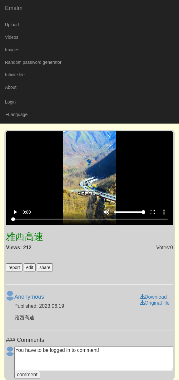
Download (153, 297)
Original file (155, 303)
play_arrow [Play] (15, 212)
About (11, 87)
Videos (11, 37)
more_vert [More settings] (164, 212)
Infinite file (15, 74)
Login (10, 101)
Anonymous (29, 297)
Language (16, 114)
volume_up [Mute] (106, 212)
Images (12, 49)
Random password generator (33, 62)
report (14, 267)
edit (29, 267)
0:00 (26, 212)
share (44, 267)
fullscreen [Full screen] (153, 212)
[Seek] (89, 219)
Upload (12, 24)
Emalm (13, 8)
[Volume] (129, 212)
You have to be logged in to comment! (93, 359)
